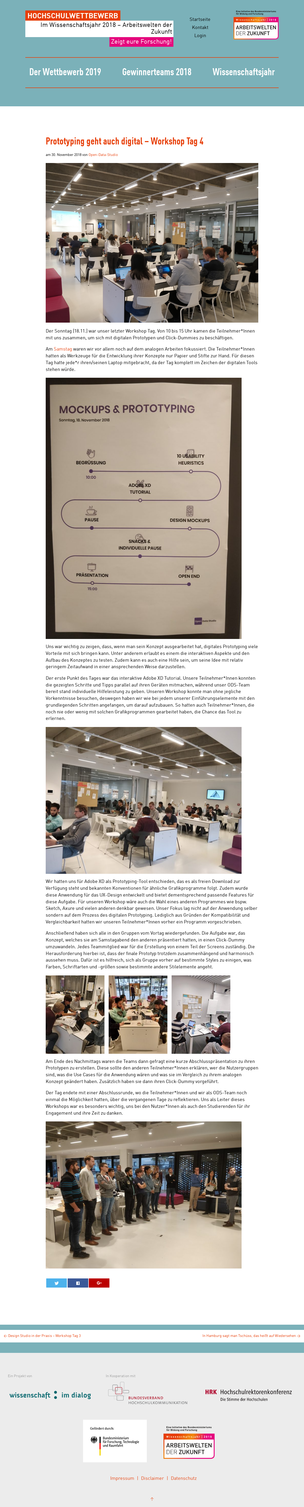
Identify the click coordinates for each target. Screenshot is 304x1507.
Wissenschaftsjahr (244, 73)
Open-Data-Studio (103, 155)
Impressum (122, 1478)
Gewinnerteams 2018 (156, 73)
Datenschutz (184, 1478)
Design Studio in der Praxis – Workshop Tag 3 (42, 1336)
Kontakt (200, 27)
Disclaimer (152, 1478)
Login (200, 35)
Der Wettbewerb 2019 (65, 73)
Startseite (200, 19)
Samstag (63, 349)
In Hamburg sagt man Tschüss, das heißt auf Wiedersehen (251, 1336)
